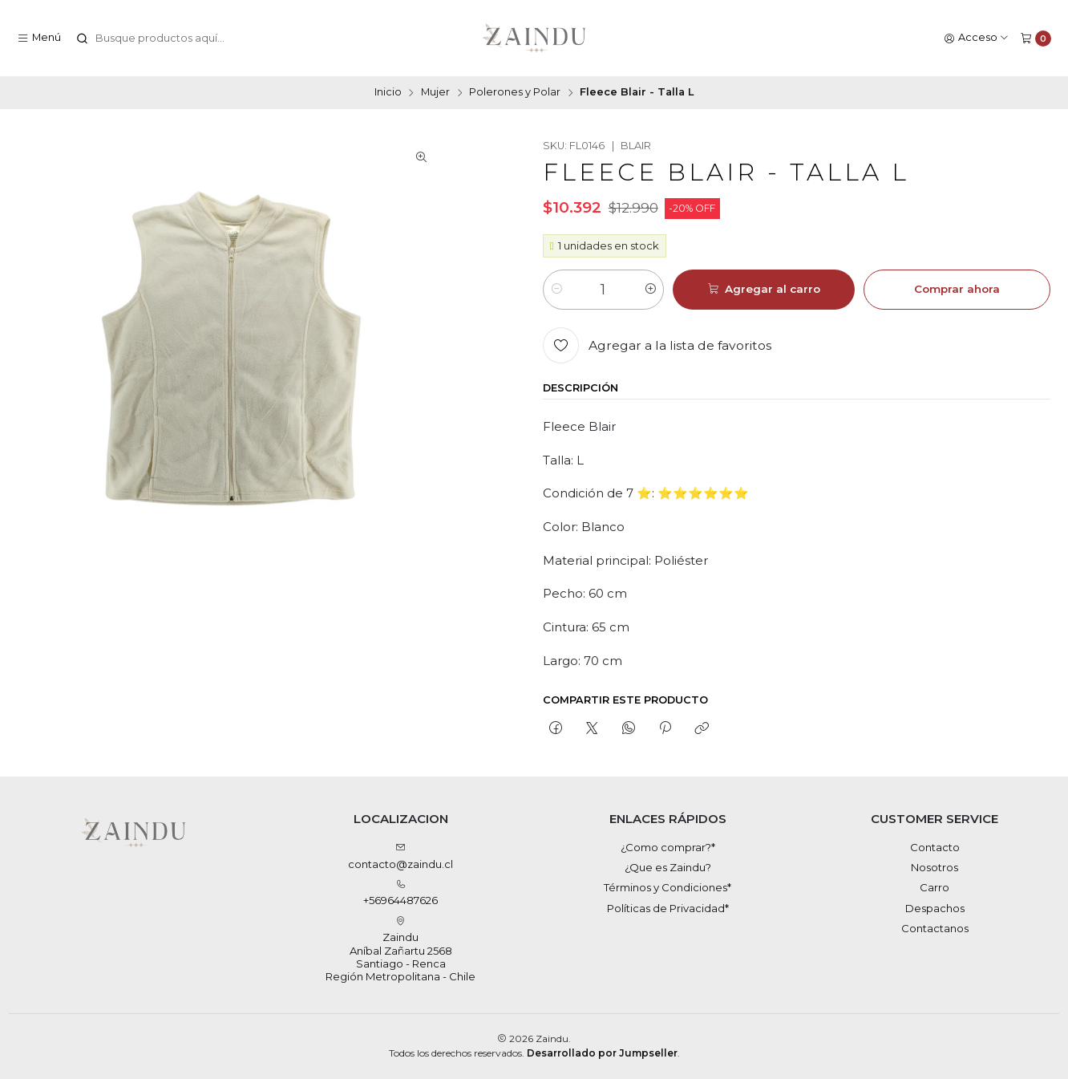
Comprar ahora (957, 288)
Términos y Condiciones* (667, 887)
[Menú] (39, 38)
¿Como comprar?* (668, 847)
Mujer (435, 92)
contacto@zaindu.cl (400, 856)
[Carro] (1035, 38)
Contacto (935, 847)
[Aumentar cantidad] (650, 289)
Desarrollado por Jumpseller (602, 1053)
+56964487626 (400, 893)
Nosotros (934, 867)
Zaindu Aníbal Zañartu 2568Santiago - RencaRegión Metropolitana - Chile (400, 950)
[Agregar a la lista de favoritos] (657, 345)
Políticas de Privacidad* (668, 908)
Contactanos (935, 928)
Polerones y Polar (514, 92)
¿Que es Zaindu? (668, 867)
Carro (934, 887)
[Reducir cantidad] (556, 289)
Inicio (388, 92)
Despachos (935, 908)
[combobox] (157, 38)
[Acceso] (977, 38)
